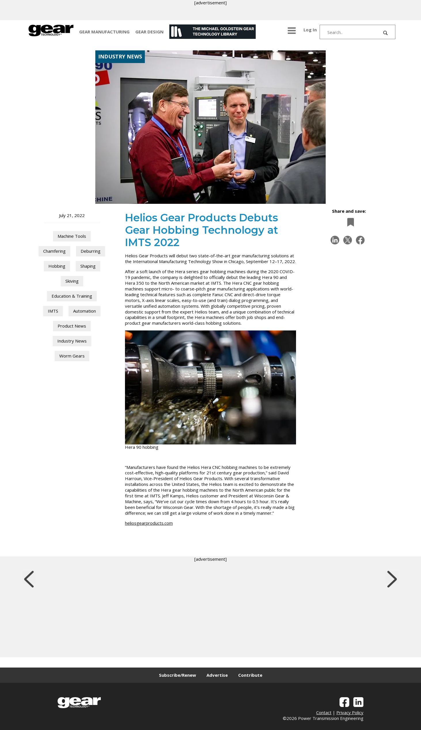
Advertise (217, 675)
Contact (323, 712)
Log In (310, 30)
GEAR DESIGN (149, 32)
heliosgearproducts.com (149, 523)
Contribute (250, 675)
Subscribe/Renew (177, 675)
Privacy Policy (349, 712)
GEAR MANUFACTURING (104, 32)
